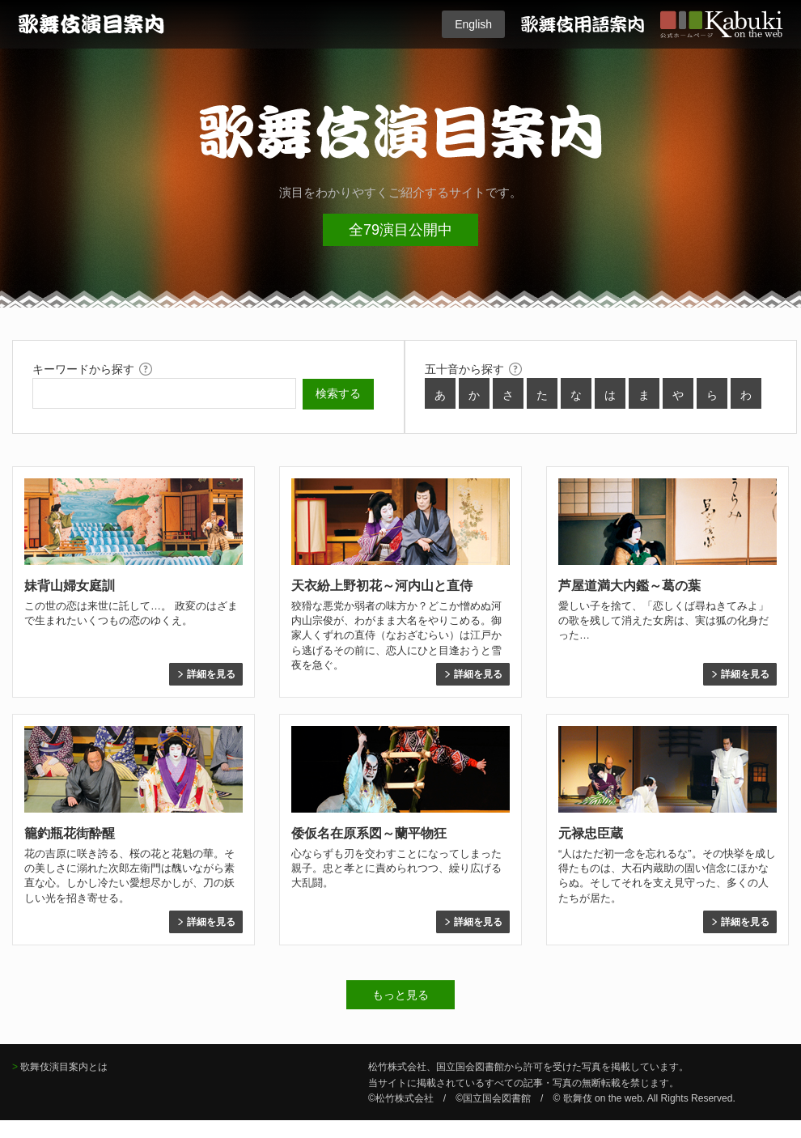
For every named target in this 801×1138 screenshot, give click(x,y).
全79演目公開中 (400, 230)
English (473, 24)
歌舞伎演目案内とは (64, 1066)
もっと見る (400, 994)
